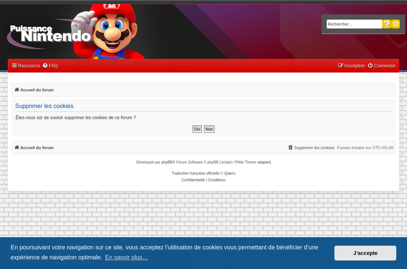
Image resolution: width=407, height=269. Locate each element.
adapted (264, 162)
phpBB (167, 162)
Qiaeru (229, 173)
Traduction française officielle (196, 173)
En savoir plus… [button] (127, 257)
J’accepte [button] (365, 253)
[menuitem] (50, 66)
